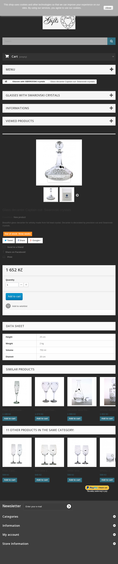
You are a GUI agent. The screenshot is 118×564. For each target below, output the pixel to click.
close (108, 8)
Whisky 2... (106, 470)
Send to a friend (15, 247)
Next (77, 195)
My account (10, 535)
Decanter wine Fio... (78, 410)
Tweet (9, 240)
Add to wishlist (19, 306)
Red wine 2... (42, 470)
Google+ (35, 240)
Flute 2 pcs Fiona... (12, 410)
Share (21, 240)
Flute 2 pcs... (9, 470)
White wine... (74, 470)
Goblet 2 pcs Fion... (45, 410)
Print (9, 257)
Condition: (7, 217)
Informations (17, 108)
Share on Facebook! (15, 252)
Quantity (10, 280)
